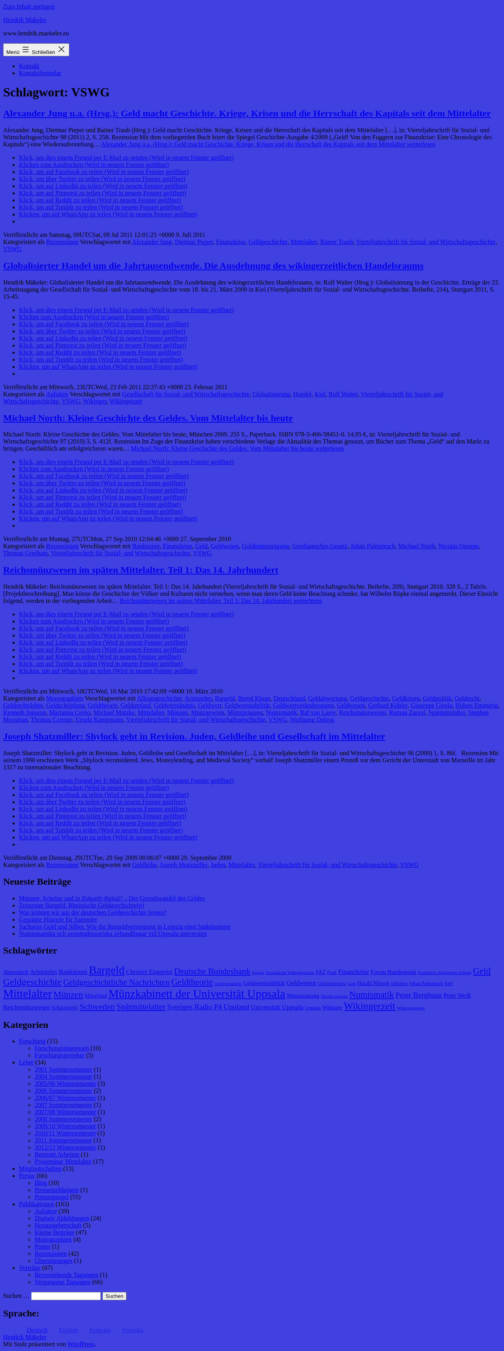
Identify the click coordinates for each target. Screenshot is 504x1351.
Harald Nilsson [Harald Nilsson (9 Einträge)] (373, 983)
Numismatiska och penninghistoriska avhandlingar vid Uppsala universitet (113, 933)
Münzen (177, 712)
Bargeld (225, 698)
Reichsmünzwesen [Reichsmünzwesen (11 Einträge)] (26, 1007)
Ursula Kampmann (99, 719)
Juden (218, 864)
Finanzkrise (231, 241)
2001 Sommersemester (63, 1069)
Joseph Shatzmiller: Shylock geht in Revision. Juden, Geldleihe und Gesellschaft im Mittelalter (194, 736)
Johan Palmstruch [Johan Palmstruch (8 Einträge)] (426, 983)
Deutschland (289, 698)
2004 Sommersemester (63, 1076)
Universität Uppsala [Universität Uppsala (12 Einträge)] (277, 1007)
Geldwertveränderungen (303, 705)
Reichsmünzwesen (362, 712)
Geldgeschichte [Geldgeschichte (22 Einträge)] (32, 982)
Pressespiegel (52, 1197)
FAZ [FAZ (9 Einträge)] (321, 972)
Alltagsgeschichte (159, 698)
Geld (201, 546)
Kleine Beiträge (54, 1232)
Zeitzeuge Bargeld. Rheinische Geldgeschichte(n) (81, 905)
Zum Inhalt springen (29, 6)
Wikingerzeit (125, 401)
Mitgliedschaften (40, 1168)
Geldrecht (467, 698)
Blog (41, 1182)
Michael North (416, 546)
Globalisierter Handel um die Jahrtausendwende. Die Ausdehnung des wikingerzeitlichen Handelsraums (213, 266)
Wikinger (94, 401)
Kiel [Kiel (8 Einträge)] (449, 983)
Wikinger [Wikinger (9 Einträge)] (332, 1008)
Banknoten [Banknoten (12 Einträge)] (73, 972)
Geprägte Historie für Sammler (58, 919)
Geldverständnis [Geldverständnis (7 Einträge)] (228, 983)
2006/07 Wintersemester (65, 1097)
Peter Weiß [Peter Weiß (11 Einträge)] (457, 995)
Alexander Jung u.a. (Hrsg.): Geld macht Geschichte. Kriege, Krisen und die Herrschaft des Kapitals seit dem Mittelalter (247, 113)
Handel (302, 394)
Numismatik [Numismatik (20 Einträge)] (371, 995)
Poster (42, 1246)
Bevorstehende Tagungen (66, 1275)
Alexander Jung (152, 241)
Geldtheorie (103, 705)
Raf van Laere (318, 712)
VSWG (12, 249)
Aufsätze (57, 394)
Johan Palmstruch (372, 546)
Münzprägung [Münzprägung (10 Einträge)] (303, 995)
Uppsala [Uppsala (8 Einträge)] (313, 1008)
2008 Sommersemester (63, 1119)
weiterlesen (268, 144)
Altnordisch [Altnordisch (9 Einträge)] (15, 972)
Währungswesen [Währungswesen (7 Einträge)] (410, 1008)
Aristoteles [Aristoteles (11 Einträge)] (43, 971)
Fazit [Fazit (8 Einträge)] (332, 972)
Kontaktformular (40, 73)
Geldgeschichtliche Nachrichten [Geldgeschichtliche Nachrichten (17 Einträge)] (116, 982)
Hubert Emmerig (476, 705)
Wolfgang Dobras (312, 719)
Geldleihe (144, 864)
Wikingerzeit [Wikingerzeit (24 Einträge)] (369, 1005)
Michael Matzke (113, 712)
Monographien (64, 698)
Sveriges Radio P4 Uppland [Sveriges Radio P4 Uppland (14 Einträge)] (208, 1007)
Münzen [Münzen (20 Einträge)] (68, 995)
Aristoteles (198, 698)
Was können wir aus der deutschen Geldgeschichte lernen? (93, 912)
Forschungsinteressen (62, 1048)
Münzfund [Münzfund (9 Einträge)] (96, 996)
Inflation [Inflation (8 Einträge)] (399, 983)
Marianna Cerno (69, 712)
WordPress (80, 1344)
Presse (27, 1175)
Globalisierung (271, 394)
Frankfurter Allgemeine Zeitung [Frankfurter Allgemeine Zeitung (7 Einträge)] (444, 972)
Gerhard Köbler (388, 705)
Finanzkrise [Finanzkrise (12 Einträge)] (353, 972)
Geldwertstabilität (247, 705)
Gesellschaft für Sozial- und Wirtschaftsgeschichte (185, 394)
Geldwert (210, 705)
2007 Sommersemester (63, 1104)
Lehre (26, 1062)
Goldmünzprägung (265, 546)
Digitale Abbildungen (62, 1218)
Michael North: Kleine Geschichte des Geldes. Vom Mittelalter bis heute (148, 418)
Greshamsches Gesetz (319, 546)
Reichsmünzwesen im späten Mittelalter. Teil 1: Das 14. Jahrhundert (140, 570)
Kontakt (29, 66)
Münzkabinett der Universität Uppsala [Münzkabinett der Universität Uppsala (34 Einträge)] (196, 993)
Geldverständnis (174, 705)
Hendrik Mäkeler (24, 20)
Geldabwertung (327, 698)
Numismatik (281, 712)
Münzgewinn (207, 712)
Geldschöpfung (65, 705)
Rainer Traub (336, 241)
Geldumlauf (136, 705)
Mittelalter (304, 241)
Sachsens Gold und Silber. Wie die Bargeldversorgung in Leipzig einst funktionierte (124, 926)
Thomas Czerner (51, 719)
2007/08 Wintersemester (65, 1112)
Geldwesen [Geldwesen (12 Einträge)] (301, 983)
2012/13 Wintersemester (65, 1147)
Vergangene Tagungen (63, 1282)
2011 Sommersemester (63, 1140)
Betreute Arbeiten (57, 1154)
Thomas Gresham (25, 553)
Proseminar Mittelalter (63, 1161)
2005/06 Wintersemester (65, 1083)
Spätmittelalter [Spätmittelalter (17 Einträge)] (141, 1006)
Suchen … (16, 1295)
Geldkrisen (406, 698)
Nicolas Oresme (458, 546)
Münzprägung (245, 712)
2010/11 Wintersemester (65, 1133)
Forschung (32, 1041)
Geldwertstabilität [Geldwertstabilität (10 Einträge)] (264, 983)
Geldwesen (225, 546)
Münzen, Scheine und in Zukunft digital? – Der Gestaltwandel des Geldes (112, 898)
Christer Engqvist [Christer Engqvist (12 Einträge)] (149, 972)
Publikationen (36, 1204)
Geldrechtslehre (23, 705)
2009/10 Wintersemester (65, 1126)
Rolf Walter (343, 394)
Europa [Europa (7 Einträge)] (258, 972)
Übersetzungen (53, 1260)
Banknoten (145, 546)
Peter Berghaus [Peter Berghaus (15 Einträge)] (419, 995)
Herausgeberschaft (58, 1225)
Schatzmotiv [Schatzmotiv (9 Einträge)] (64, 1008)
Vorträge (30, 1267)
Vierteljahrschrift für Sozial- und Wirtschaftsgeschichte (426, 241)
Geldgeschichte (267, 241)
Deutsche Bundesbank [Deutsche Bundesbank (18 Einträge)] (212, 971)
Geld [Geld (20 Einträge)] (482, 971)
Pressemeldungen (57, 1190)
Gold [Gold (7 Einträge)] (351, 983)
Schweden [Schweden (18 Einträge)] (97, 1006)
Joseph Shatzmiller (184, 864)
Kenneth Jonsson (24, 712)
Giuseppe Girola (431, 705)
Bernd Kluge (254, 698)
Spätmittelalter (446, 712)
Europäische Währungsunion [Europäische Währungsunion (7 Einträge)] (290, 972)
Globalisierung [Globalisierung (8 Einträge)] (331, 983)
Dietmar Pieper (194, 241)
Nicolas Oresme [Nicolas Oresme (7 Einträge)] (334, 996)
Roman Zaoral (407, 712)
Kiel (320, 394)
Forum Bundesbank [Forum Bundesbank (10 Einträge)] (393, 972)
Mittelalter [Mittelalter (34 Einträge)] (27, 993)
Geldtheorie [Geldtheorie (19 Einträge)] (192, 982)
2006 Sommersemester (63, 1090)
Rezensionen (62, 241)
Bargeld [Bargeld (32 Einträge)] (107, 970)
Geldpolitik (437, 698)
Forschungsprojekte (59, 1055)
